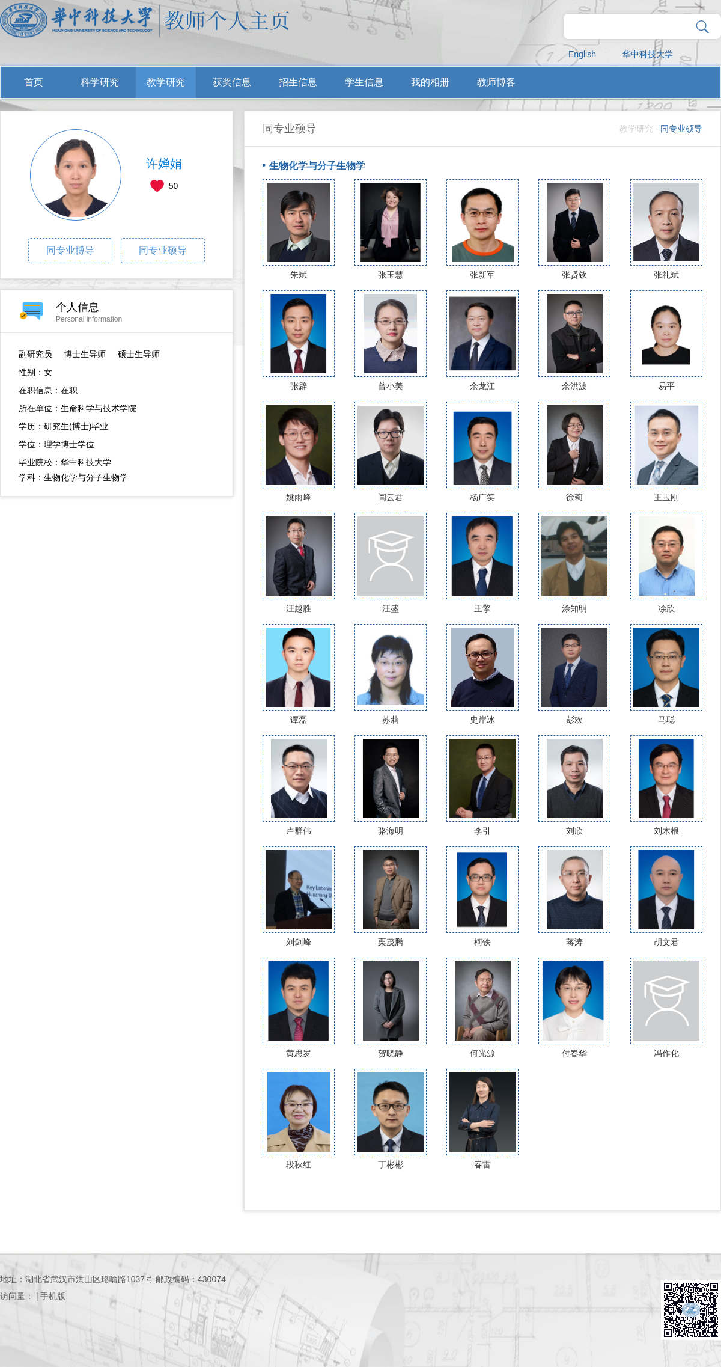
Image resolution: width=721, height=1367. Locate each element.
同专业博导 (70, 250)
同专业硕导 (163, 250)
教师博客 (496, 82)
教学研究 (166, 82)
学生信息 (364, 82)
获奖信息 (232, 82)
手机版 (52, 1296)
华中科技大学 (647, 54)
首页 (33, 82)
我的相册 (430, 82)
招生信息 (298, 82)
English (582, 54)
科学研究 (100, 82)
